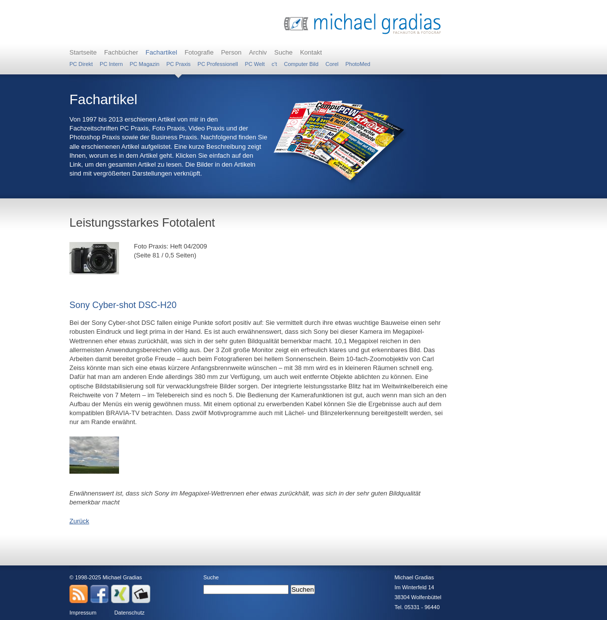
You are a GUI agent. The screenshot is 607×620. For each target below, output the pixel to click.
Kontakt (311, 52)
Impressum (82, 613)
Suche (283, 52)
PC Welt (255, 64)
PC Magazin (145, 64)
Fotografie (199, 52)
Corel (331, 64)
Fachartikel (162, 52)
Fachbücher (121, 52)
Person (231, 52)
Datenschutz (129, 613)
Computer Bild (301, 64)
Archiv (258, 52)
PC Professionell (217, 64)
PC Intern (111, 64)
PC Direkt (81, 64)
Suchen (303, 589)
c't (274, 64)
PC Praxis (178, 64)
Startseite (83, 52)
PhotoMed (357, 64)
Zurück (79, 521)
